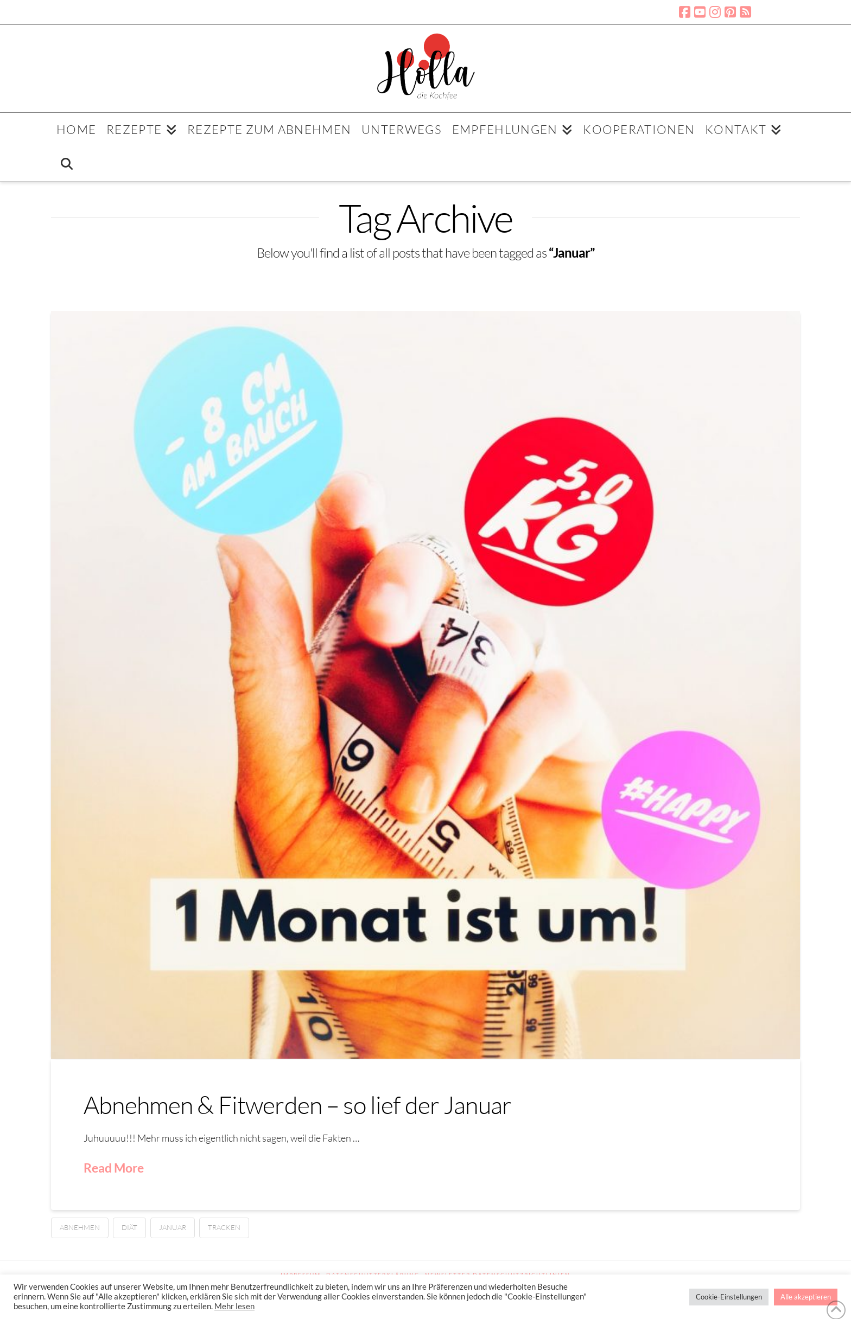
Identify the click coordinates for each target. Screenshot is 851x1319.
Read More (114, 1167)
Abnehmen (80, 1227)
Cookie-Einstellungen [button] (729, 1296)
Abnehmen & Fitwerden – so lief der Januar (297, 1104)
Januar (172, 1227)
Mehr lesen (234, 1306)
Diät (129, 1227)
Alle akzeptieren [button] (805, 1296)
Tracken (224, 1227)
